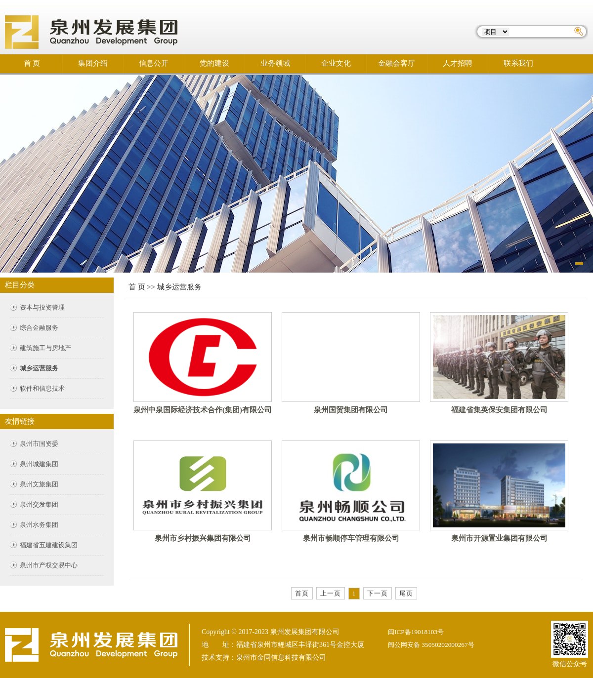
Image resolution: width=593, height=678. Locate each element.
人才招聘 (457, 63)
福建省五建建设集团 (49, 545)
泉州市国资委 (39, 443)
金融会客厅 (396, 63)
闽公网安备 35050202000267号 (431, 644)
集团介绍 (93, 63)
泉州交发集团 (39, 504)
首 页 (32, 63)
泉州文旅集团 (39, 484)
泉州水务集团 (39, 524)
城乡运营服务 (39, 368)
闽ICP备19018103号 (416, 632)
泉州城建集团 (39, 464)
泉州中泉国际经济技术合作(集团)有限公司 (202, 410)
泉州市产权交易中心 (49, 565)
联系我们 (518, 63)
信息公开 (154, 63)
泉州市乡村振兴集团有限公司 (203, 538)
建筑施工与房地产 (45, 348)
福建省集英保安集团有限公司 (499, 410)
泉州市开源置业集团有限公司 (499, 538)
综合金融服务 (39, 327)
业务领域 (275, 63)
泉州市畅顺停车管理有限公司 (351, 538)
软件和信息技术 (42, 388)
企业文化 (336, 63)
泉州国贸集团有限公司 (351, 410)
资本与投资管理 (42, 307)
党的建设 (214, 63)
